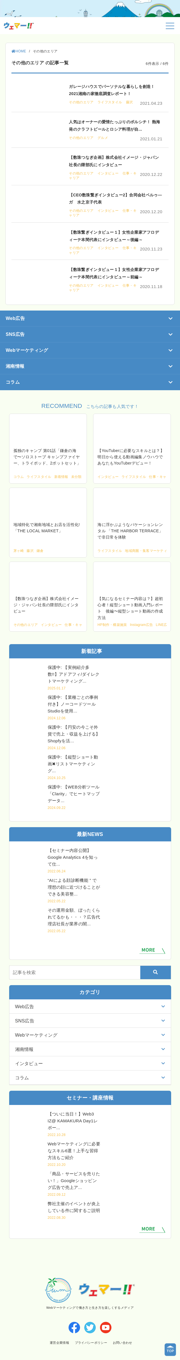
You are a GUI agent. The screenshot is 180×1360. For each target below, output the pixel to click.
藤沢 (129, 102)
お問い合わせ (122, 1342)
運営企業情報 (59, 1342)
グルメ (102, 138)
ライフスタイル (110, 102)
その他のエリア (82, 102)
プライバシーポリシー (91, 1342)
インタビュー (108, 173)
